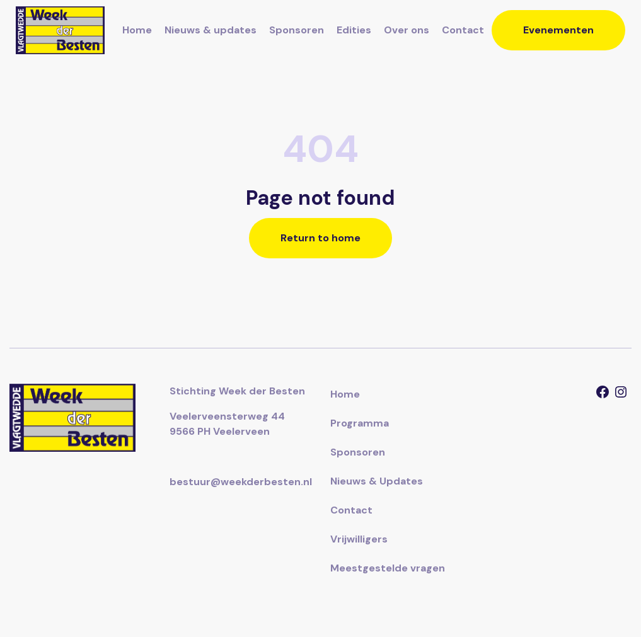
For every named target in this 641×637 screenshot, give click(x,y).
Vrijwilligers (359, 539)
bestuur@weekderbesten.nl (241, 481)
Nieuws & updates (211, 30)
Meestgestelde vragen (387, 568)
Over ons (406, 30)
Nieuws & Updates (376, 481)
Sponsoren (296, 30)
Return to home (320, 237)
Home (137, 30)
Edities (354, 30)
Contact (463, 30)
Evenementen (558, 30)
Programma (359, 423)
